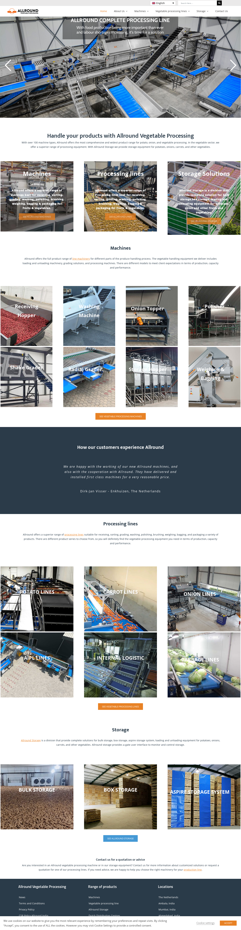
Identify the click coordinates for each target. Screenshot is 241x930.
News (22, 897)
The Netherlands (168, 897)
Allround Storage (31, 740)
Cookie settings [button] (205, 923)
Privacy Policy (26, 909)
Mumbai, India (167, 909)
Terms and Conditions (32, 903)
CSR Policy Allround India (33, 915)
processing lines (74, 534)
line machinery (81, 258)
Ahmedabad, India (169, 915)
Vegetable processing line (104, 903)
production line (193, 869)
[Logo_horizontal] (23, 9)
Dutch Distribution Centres (104, 915)
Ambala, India (167, 903)
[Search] (219, 3)
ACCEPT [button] (228, 923)
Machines (94, 897)
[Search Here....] (197, 3)
